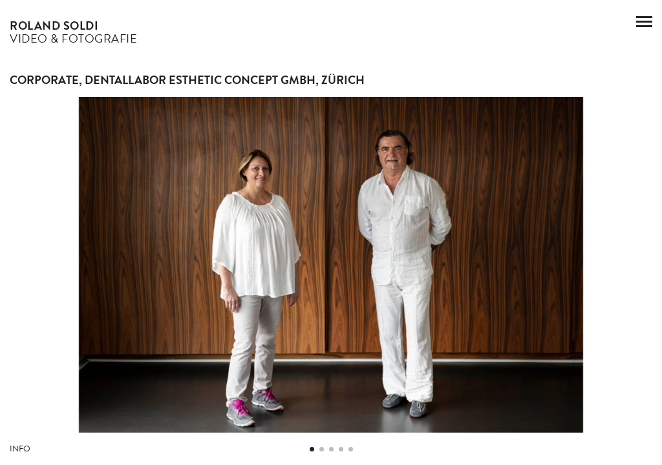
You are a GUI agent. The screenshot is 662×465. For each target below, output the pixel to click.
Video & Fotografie (73, 32)
